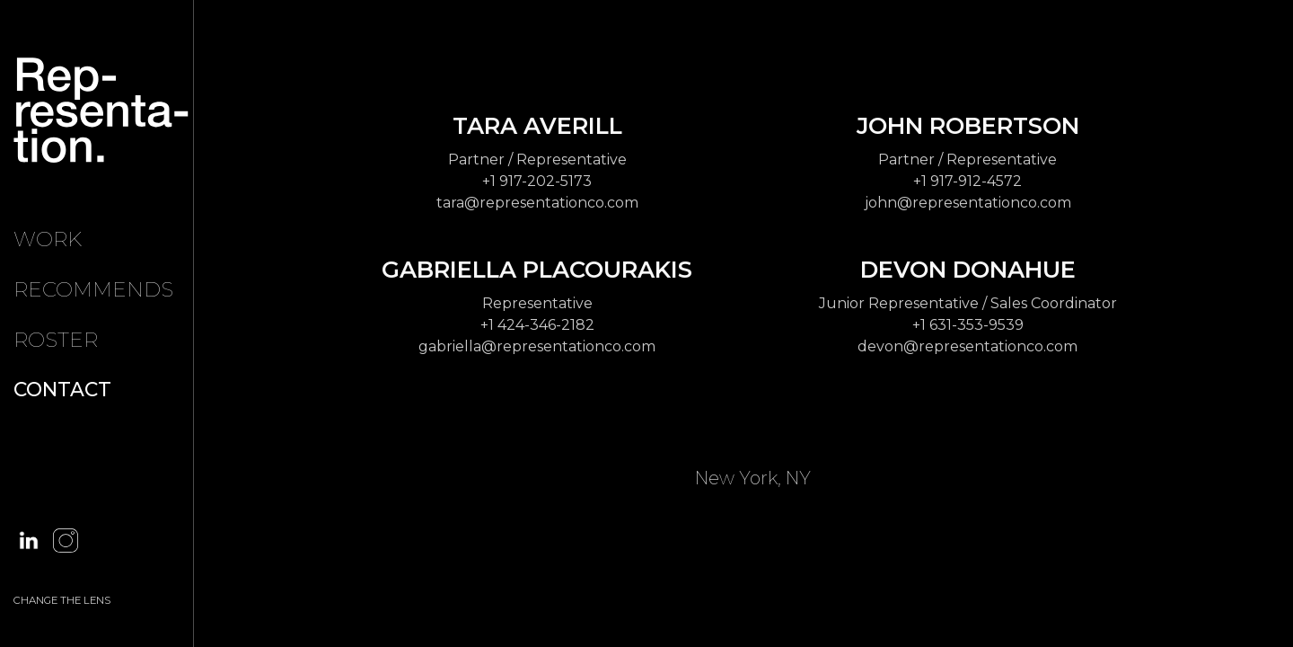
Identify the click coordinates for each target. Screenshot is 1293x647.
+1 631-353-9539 (968, 324)
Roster (55, 340)
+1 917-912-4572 (967, 181)
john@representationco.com (968, 202)
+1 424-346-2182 (537, 324)
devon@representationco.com (968, 346)
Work (47, 239)
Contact (62, 389)
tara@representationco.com (537, 202)
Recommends (93, 289)
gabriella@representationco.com (536, 346)
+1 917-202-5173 (537, 181)
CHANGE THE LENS (61, 600)
